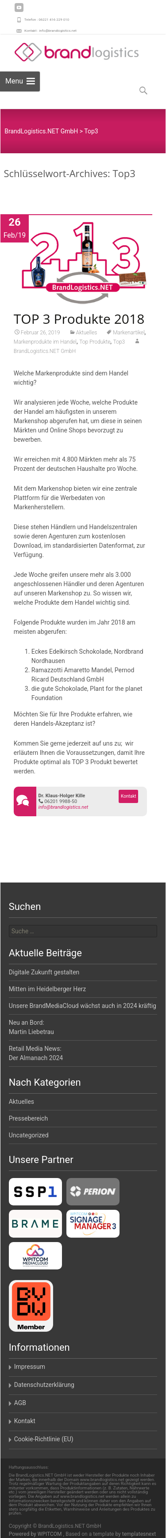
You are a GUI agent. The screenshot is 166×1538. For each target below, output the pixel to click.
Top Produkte (94, 345)
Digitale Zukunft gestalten (44, 972)
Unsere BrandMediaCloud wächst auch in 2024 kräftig (82, 1005)
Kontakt (128, 799)
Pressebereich (28, 1118)
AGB (20, 1402)
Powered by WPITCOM (36, 1534)
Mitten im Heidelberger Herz (47, 989)
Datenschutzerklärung (44, 1384)
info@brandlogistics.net (64, 810)
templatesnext (139, 1534)
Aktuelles (86, 336)
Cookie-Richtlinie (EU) (43, 1439)
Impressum (29, 1366)
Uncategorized (29, 1135)
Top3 (119, 345)
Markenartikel (128, 336)
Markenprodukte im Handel (45, 345)
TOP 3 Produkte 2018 (79, 322)
